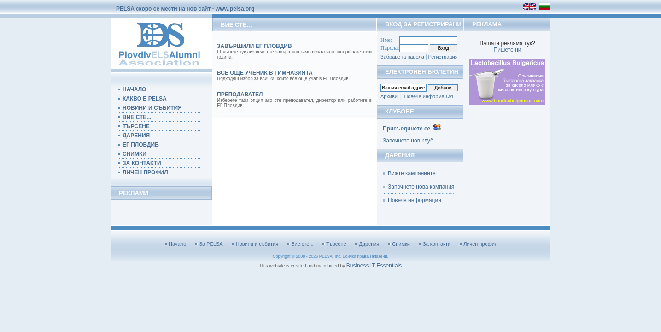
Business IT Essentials (374, 265)
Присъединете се (406, 128)
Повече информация (428, 96)
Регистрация (442, 56)
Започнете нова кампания (421, 187)
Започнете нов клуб (408, 140)
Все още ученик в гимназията (265, 73)
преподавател (240, 94)
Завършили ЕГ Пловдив (254, 46)
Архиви (389, 96)
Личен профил (480, 244)
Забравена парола (402, 56)
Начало (177, 244)
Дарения (369, 244)
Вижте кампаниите (412, 173)
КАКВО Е (142, 98)
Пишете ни (507, 50)
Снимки (401, 244)
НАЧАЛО (134, 89)
